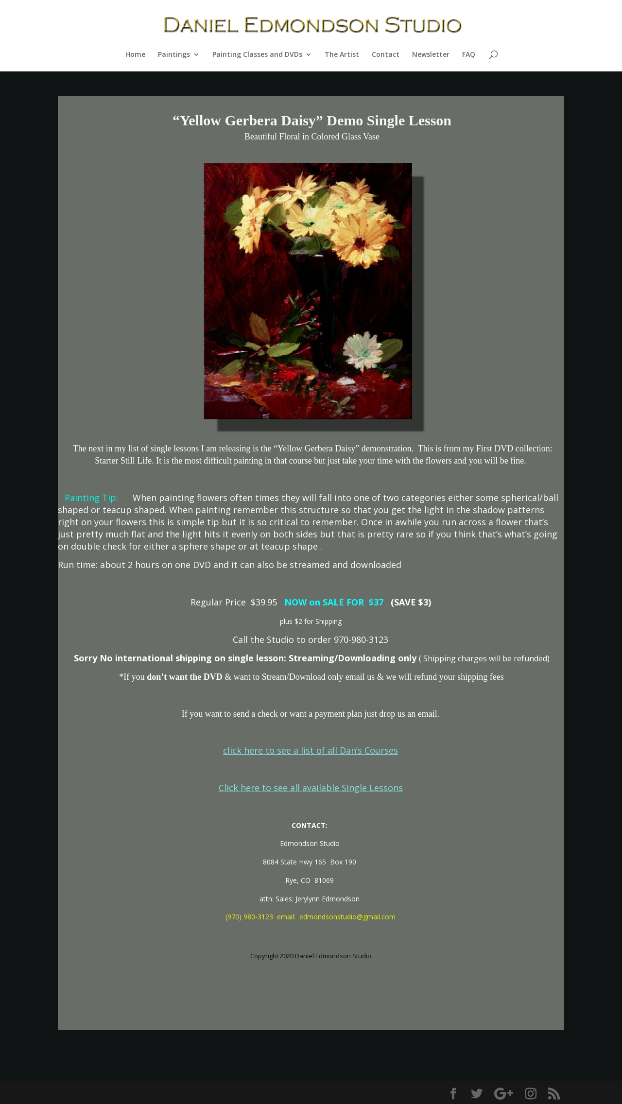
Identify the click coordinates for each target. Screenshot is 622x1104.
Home (135, 55)
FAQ (468, 55)
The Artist (342, 55)
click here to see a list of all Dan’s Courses (310, 750)
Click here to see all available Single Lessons (311, 788)
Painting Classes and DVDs (257, 55)
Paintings (174, 55)
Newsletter (430, 55)
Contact (385, 55)
